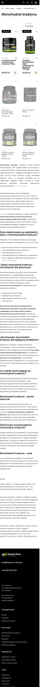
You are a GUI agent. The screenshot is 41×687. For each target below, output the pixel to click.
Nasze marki (6, 681)
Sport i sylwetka (10, 8)
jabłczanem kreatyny (9, 260)
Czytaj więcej (22, 186)
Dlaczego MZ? (6, 678)
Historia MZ (5, 675)
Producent (5, 618)
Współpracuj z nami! (8, 657)
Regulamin (5, 639)
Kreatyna (18, 8)
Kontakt (4, 615)
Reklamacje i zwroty (8, 621)
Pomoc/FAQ (5, 636)
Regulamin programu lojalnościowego (14, 642)
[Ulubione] (16, 31)
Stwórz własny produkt (9, 663)
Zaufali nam (5, 684)
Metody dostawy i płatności (11, 633)
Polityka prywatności (8, 645)
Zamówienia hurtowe (9, 660)
